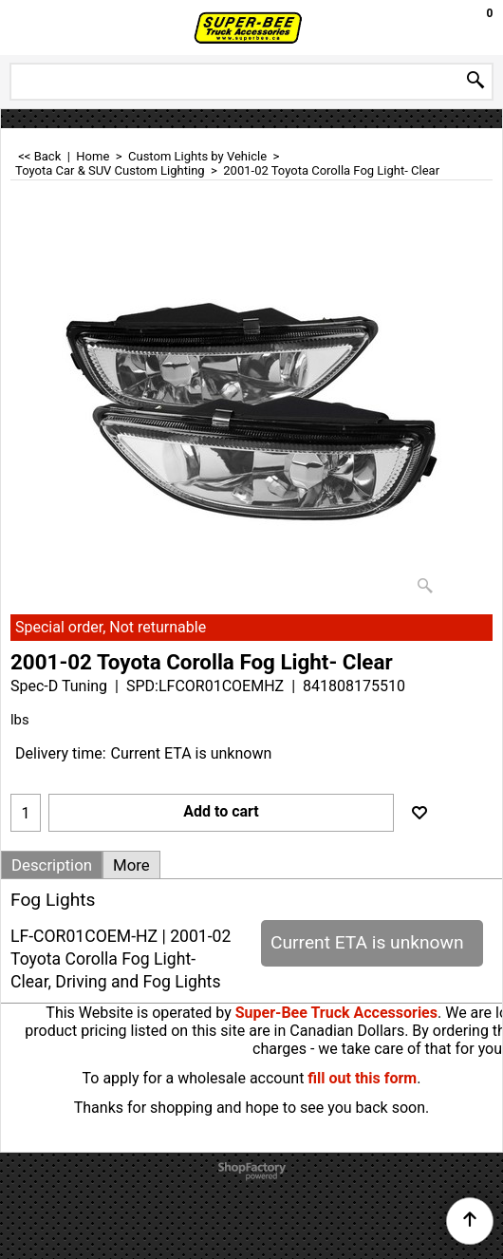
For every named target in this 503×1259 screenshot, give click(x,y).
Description (51, 864)
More (131, 864)
